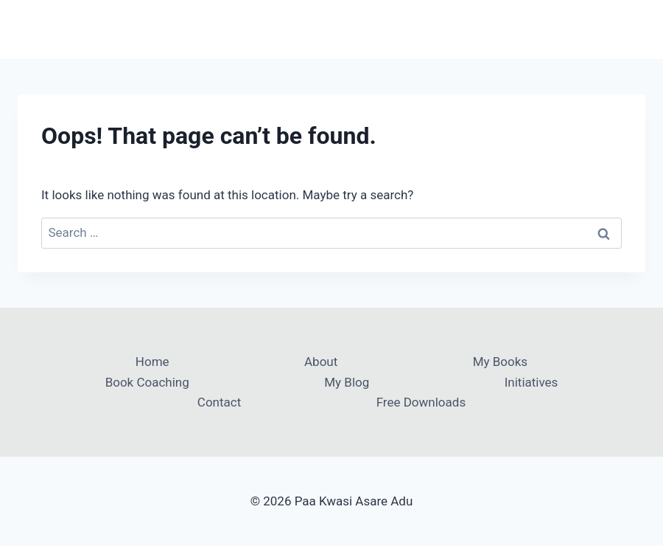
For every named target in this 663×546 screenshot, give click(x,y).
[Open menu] (631, 29)
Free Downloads (421, 402)
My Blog (346, 382)
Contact (219, 402)
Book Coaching (147, 382)
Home (152, 361)
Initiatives (531, 382)
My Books (500, 361)
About (320, 361)
